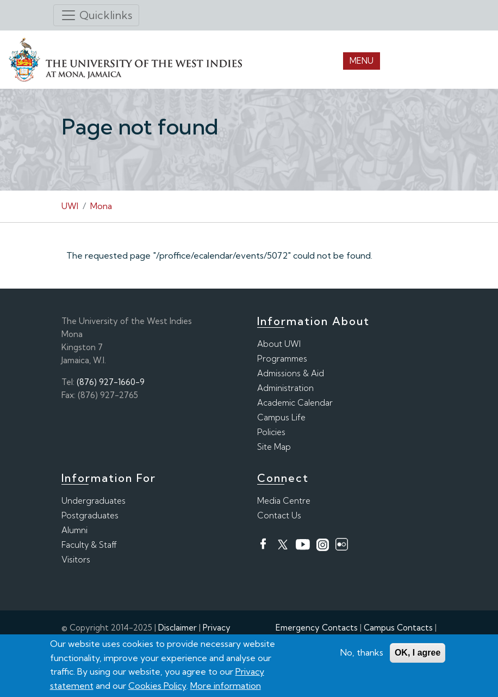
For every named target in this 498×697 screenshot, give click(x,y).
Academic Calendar (295, 403)
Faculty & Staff (89, 545)
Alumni (74, 530)
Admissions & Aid (290, 373)
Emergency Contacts (317, 627)
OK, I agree (417, 653)
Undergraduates (93, 501)
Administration (285, 388)
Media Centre (283, 501)
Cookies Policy (157, 686)
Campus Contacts (398, 627)
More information (225, 686)
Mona (101, 205)
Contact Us (279, 515)
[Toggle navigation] (96, 15)
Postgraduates (90, 515)
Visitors (75, 559)
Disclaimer (177, 627)
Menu (362, 61)
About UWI (279, 344)
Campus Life (281, 417)
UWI (69, 205)
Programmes (282, 358)
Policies (271, 432)
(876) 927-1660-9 (111, 382)
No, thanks (361, 652)
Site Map (274, 447)
